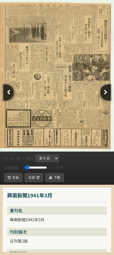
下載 (54, 177)
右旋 (33, 177)
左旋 (13, 177)
